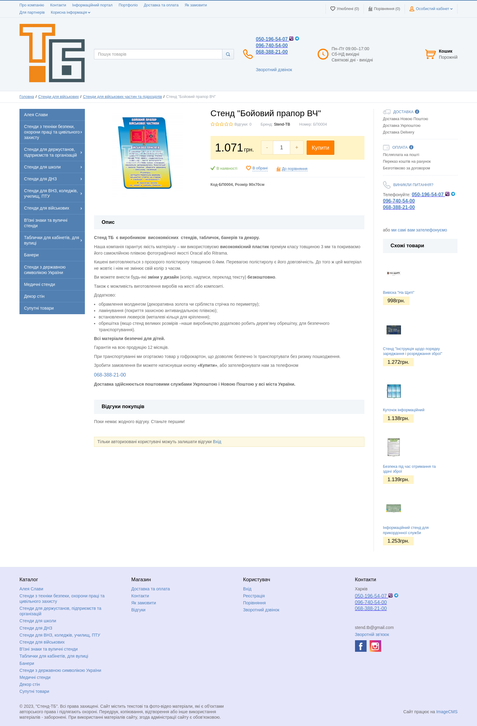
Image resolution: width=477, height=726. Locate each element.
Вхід (217, 441)
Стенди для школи (37, 620)
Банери (26, 663)
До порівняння (295, 169)
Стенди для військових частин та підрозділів (122, 97)
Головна (26, 97)
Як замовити (196, 5)
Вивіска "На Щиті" (398, 292)
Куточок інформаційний (403, 410)
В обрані (260, 168)
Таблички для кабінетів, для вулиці (53, 656)
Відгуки (138, 609)
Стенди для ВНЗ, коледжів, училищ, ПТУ (59, 635)
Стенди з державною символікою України (60, 670)
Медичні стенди (34, 677)
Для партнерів (32, 12)
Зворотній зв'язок (372, 634)
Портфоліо (128, 5)
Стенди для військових (58, 97)
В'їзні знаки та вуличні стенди (48, 649)
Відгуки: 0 (243, 124)
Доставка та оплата (161, 5)
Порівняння (254, 602)
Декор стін (29, 684)
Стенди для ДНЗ (35, 628)
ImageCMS (447, 711)
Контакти (58, 5)
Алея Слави (31, 588)
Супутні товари (34, 691)
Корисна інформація (70, 12)
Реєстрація (254, 595)
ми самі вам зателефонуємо (419, 230)
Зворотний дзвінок (274, 69)
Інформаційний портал (92, 5)
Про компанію (31, 5)
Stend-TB (282, 124)
